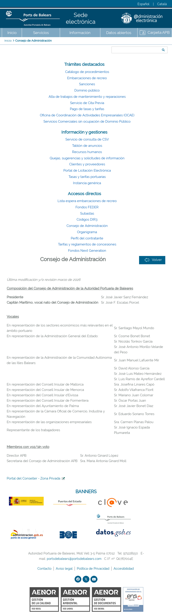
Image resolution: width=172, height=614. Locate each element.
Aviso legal (64, 569)
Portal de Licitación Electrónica (87, 170)
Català (162, 4)
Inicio (12, 32)
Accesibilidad (124, 569)
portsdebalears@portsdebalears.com (74, 559)
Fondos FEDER (87, 207)
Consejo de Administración (33, 40)
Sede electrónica (80, 18)
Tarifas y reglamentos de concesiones (87, 244)
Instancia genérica (87, 183)
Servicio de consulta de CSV (87, 139)
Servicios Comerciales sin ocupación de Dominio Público (87, 121)
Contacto (44, 569)
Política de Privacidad (93, 569)
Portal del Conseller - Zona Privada (33, 478)
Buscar (110, 42)
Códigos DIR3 (87, 219)
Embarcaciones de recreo (87, 78)
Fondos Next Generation (87, 251)
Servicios (41, 32)
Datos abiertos (118, 32)
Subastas (87, 213)
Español (143, 4)
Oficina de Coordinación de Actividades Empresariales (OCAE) (87, 115)
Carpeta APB (159, 32)
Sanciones (87, 84)
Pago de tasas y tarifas (87, 109)
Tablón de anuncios (87, 146)
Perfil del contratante (87, 238)
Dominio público (87, 90)
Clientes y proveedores (87, 164)
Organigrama (87, 232)
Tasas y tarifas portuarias (87, 177)
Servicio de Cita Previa (87, 103)
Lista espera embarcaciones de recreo (87, 201)
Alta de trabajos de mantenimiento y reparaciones (87, 97)
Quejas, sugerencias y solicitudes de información (87, 158)
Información (79, 32)
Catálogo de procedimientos (87, 72)
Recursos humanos (87, 152)
